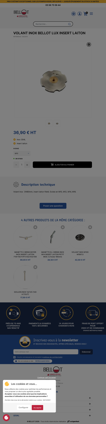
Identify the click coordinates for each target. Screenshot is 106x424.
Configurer (23, 407)
